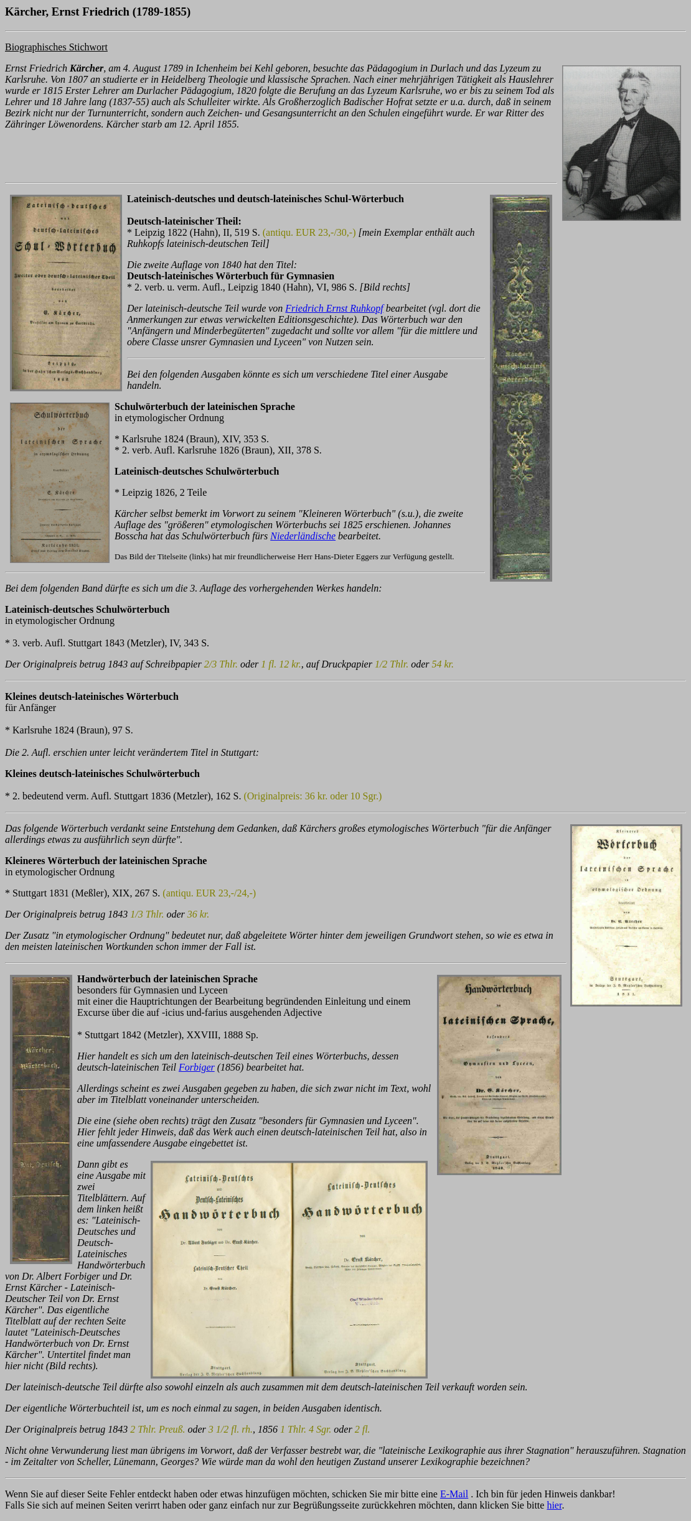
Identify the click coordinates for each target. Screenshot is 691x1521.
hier (554, 1505)
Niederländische (303, 536)
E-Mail (454, 1494)
